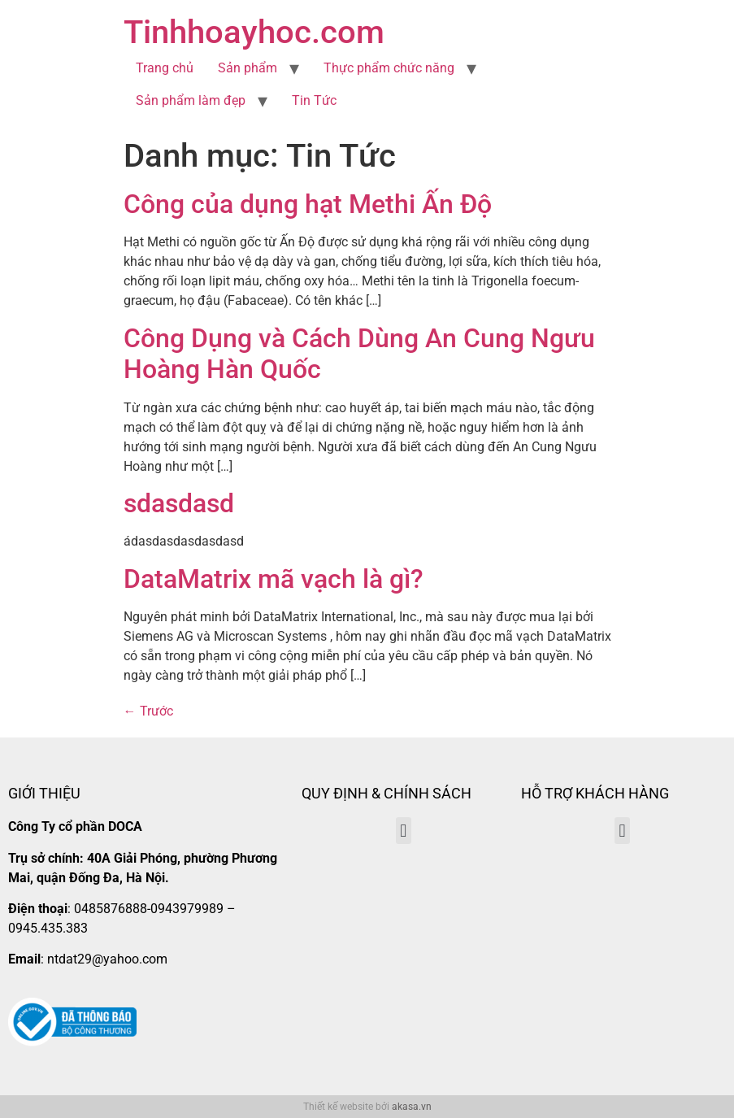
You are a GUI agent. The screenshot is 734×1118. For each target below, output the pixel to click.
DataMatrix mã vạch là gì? (273, 578)
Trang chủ (164, 68)
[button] (403, 830)
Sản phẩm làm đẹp (190, 100)
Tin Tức (314, 100)
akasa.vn (412, 1106)
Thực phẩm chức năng (389, 68)
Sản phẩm (247, 68)
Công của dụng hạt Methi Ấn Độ (308, 204)
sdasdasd (179, 503)
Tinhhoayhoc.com (254, 32)
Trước (148, 711)
